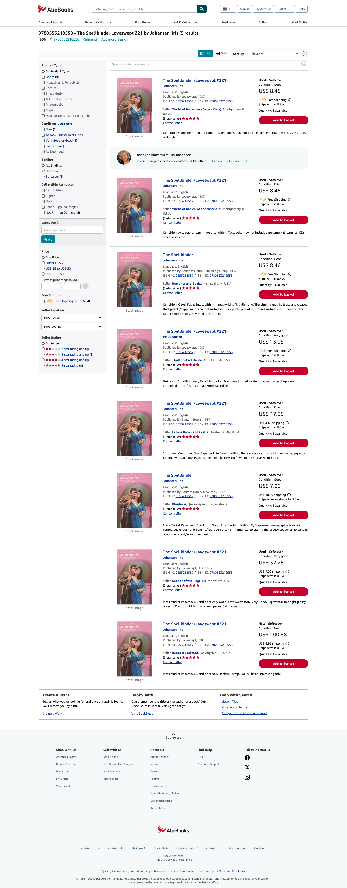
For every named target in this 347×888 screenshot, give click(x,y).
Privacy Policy (158, 786)
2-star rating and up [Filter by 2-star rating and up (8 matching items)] (69, 349)
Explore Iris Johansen (230, 161)
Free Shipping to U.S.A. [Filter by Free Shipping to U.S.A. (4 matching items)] (65, 301)
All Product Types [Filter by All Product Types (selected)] (56, 71)
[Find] (202, 9)
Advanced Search (50, 22)
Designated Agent (161, 801)
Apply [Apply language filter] (48, 239)
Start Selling (299, 22)
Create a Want (52, 713)
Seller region (51, 317)
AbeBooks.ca (213, 848)
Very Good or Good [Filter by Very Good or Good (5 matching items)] (59, 140)
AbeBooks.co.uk (90, 848)
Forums (154, 779)
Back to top (173, 737)
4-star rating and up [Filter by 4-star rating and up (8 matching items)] (69, 360)
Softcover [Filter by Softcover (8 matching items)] (52, 176)
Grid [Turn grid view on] (221, 53)
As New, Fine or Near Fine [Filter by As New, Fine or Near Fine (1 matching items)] (63, 135)
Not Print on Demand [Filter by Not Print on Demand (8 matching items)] (60, 212)
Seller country (52, 326)
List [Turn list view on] (205, 53)
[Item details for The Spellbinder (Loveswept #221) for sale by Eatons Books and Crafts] (134, 428)
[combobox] (144, 9)
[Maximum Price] (72, 286)
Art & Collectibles (186, 22)
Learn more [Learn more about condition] (65, 123)
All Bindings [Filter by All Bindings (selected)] (52, 165)
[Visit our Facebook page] (247, 758)
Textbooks (228, 22)
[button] (303, 64)
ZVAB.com (260, 848)
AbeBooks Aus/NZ (187, 848)
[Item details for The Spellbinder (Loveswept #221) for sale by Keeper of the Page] (134, 577)
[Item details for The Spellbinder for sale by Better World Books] (134, 280)
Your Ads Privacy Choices (165, 793)
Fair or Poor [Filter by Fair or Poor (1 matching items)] (53, 146)
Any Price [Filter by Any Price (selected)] (50, 257)
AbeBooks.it (161, 848)
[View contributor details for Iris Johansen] (173, 86)
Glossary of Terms (234, 707)
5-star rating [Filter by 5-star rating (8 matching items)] (64, 365)
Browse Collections (98, 22)
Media (154, 764)
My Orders (62, 779)
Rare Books (142, 22)
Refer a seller (110, 779)
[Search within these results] (209, 64)
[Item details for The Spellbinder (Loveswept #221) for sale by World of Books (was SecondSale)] (134, 105)
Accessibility (157, 808)
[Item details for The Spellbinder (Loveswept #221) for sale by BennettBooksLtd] (134, 649)
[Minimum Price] (49, 286)
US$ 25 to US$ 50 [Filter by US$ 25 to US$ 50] (56, 268)
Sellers (263, 22)
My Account (263, 9)
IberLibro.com (237, 848)
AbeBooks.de (115, 848)
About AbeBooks (160, 756)
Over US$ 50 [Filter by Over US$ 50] (52, 274)
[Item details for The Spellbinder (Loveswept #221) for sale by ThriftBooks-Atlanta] (134, 356)
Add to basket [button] (283, 120)
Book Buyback (111, 771)
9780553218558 (66, 39)
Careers (154, 771)
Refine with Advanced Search (105, 39)
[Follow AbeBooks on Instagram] (247, 778)
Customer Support (208, 764)
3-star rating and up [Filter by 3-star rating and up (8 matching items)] (69, 354)
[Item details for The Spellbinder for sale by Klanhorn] (134, 500)
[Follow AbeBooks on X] (247, 768)
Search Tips (230, 701)
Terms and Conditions (232, 871)
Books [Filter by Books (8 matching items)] (50, 77)
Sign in (244, 9)
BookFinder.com (173, 857)
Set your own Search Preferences (244, 713)
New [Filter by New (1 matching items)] (48, 129)
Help (302, 9)
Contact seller (172, 123)
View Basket (63, 786)
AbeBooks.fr (138, 848)
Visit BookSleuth (142, 713)
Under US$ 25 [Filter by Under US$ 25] (53, 263)
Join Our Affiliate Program (118, 764)
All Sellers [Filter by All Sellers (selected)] (53, 343)
